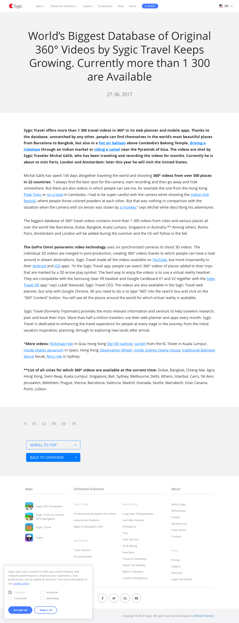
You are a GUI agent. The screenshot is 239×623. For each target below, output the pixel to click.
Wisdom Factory (204, 615)
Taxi (125, 533)
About (132, 6)
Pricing (175, 560)
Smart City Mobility (134, 565)
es (34, 423)
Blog (120, 6)
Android (39, 265)
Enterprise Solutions (62, 6)
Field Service (130, 539)
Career (175, 517)
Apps (39, 6)
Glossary (176, 572)
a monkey (128, 207)
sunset (140, 343)
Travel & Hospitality (135, 558)
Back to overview (53, 457)
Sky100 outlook (120, 343)
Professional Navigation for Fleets (95, 513)
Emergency (129, 526)
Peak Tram (32, 194)
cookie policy (21, 583)
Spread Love (179, 523)
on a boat (55, 194)
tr (74, 423)
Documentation (83, 556)
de (63, 423)
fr (54, 423)
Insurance (128, 552)
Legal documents (181, 579)
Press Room (178, 530)
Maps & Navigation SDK (88, 526)
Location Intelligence (135, 578)
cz (44, 423)
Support (87, 6)
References (178, 510)
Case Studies (82, 550)
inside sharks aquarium (43, 350)
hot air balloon (112, 143)
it (25, 423)
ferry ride (54, 356)
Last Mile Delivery (133, 520)
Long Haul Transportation (138, 513)
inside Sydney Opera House (157, 350)
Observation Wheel (116, 350)
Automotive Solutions (87, 520)
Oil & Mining (130, 545)
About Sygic (178, 504)
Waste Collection (133, 571)
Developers (105, 6)
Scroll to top (53, 445)
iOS (57, 265)
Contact (176, 536)
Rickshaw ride (61, 343)
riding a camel (107, 149)
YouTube (159, 259)
